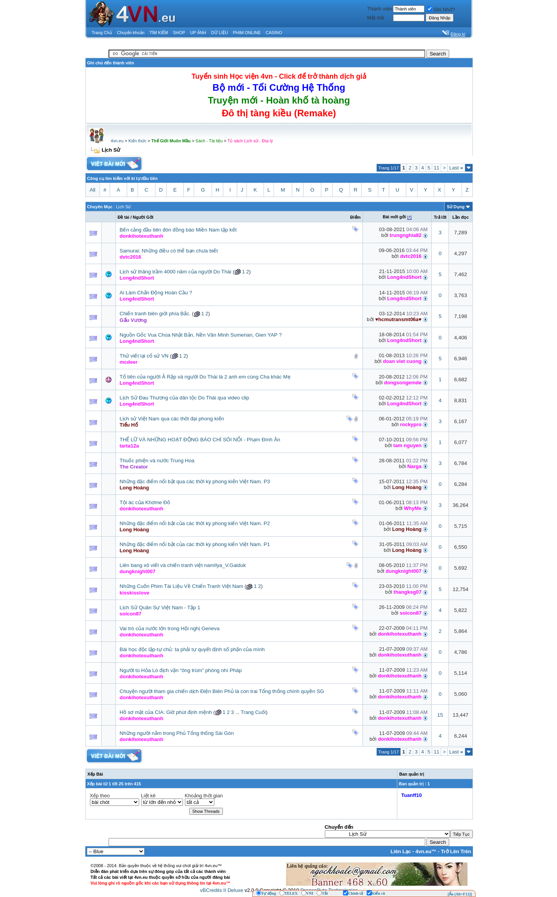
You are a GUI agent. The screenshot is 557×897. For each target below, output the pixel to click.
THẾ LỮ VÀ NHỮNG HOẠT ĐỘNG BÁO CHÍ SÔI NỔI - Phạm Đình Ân (200, 439)
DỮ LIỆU (219, 32)
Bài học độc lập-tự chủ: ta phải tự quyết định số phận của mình (192, 649)
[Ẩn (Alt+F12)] (460, 894)
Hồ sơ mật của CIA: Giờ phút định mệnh (166, 712)
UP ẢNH (198, 32)
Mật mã (375, 18)
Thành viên (379, 9)
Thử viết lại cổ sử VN (144, 356)
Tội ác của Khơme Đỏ (145, 502)
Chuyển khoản (131, 32)
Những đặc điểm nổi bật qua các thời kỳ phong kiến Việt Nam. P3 (195, 481)
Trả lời (440, 217)
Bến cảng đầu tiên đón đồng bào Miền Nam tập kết (178, 230)
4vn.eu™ (426, 851)
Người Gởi (143, 217)
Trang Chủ (102, 32)
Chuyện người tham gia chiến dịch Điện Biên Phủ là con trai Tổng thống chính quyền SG (222, 691)
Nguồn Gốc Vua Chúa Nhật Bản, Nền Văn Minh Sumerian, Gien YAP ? (201, 335)
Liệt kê (148, 795)
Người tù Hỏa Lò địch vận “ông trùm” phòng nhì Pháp (181, 670)
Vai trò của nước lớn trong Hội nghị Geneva (170, 628)
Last (456, 168)
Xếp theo (100, 795)
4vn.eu (117, 140)
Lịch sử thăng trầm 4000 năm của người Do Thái (175, 272)
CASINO (274, 32)
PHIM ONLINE (247, 32)
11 (436, 168)
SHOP (179, 32)
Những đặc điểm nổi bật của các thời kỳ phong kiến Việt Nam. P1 (195, 544)
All (92, 190)
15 (440, 715)
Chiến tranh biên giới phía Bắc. (155, 313)
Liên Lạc (401, 851)
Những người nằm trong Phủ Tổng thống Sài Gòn (177, 733)
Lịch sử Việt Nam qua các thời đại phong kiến (172, 419)
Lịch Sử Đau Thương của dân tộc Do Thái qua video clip (184, 398)
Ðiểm (355, 217)
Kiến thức (137, 140)
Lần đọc (460, 217)
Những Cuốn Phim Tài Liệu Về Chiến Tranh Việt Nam (181, 586)
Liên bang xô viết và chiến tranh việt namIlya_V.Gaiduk (183, 565)
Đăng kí (458, 34)
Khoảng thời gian (204, 795)
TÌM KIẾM (159, 32)
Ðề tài (123, 217)
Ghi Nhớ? (441, 9)
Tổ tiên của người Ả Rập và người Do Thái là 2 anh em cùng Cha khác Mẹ (205, 377)
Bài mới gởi (394, 216)
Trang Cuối (253, 712)
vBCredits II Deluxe (221, 890)
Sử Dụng (456, 206)
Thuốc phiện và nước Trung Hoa (157, 460)
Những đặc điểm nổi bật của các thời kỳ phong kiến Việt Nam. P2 (195, 523)
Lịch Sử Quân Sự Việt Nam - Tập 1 (160, 607)
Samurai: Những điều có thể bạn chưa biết (169, 251)
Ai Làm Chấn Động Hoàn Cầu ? (156, 293)
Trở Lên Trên (456, 851)
